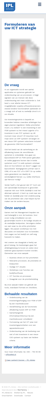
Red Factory (22, 390)
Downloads (18, 395)
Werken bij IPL (19, 393)
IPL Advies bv (7, 393)
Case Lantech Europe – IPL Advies (21, 360)
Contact (28, 395)
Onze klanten (7, 395)
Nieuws (30, 393)
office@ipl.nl (11, 354)
